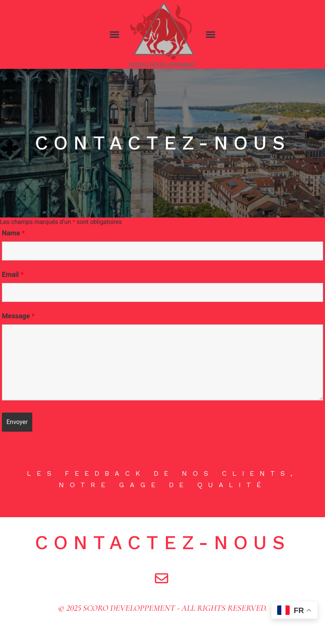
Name (13, 233)
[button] (114, 34)
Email (13, 274)
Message (18, 316)
